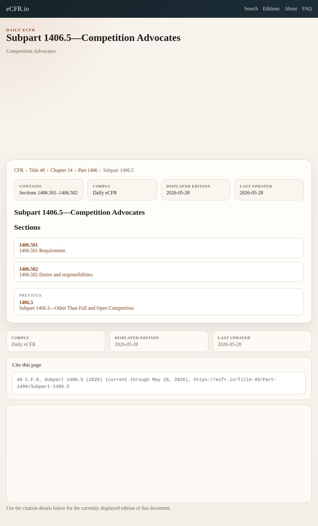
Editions (271, 8)
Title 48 (37, 170)
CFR (18, 170)
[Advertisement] (159, 113)
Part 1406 (88, 170)
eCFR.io (17, 8)
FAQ (307, 8)
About (291, 8)
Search (251, 8)
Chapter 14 (61, 170)
